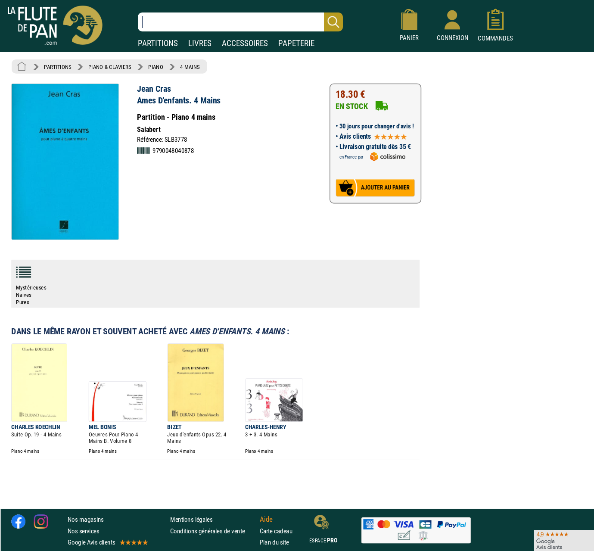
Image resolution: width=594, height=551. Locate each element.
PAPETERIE (296, 43)
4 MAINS (189, 66)
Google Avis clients (107, 542)
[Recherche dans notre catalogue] (240, 21)
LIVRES (199, 43)
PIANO (155, 66)
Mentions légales (191, 519)
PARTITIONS (158, 43)
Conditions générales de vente (213, 531)
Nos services (83, 531)
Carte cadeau (276, 531)
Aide (266, 519)
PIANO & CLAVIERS (109, 66)
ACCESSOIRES (245, 43)
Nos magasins (86, 519)
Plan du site (274, 542)
